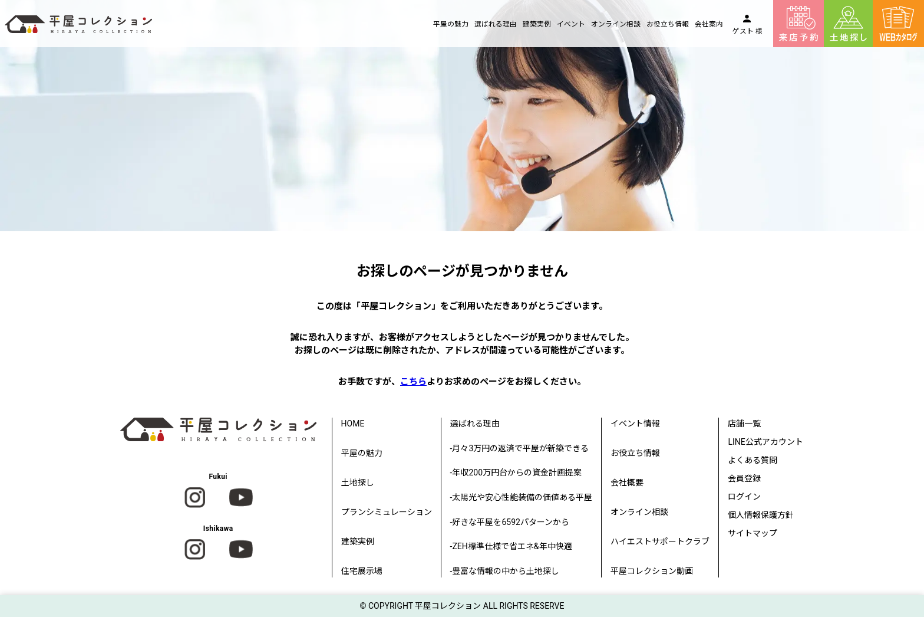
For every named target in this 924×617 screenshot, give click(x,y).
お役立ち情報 (667, 24)
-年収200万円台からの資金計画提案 (516, 472)
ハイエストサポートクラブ (660, 541)
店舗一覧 (744, 423)
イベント (571, 24)
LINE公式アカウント (765, 442)
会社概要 (627, 482)
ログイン (744, 496)
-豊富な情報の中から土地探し (505, 571)
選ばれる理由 (495, 24)
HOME (353, 423)
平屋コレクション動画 (651, 571)
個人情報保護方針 (761, 515)
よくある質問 (752, 460)
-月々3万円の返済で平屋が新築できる (519, 448)
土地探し (357, 482)
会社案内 (709, 24)
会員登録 (744, 478)
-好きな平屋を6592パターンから (509, 522)
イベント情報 (635, 423)
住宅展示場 (361, 571)
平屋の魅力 (450, 24)
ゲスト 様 (747, 31)
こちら (413, 381)
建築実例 (537, 24)
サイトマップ (752, 533)
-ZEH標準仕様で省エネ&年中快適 (511, 546)
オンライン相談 (616, 24)
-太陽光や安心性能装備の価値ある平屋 (521, 497)
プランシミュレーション (386, 512)
